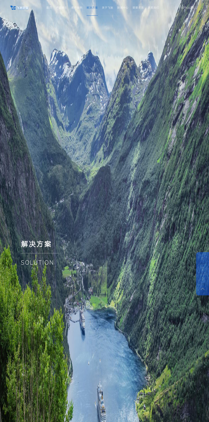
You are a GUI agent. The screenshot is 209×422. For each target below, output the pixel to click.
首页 (49, 8)
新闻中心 (122, 8)
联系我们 (153, 8)
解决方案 (92, 8)
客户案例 (76, 8)
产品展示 (61, 8)
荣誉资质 (138, 8)
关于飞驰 (107, 8)
